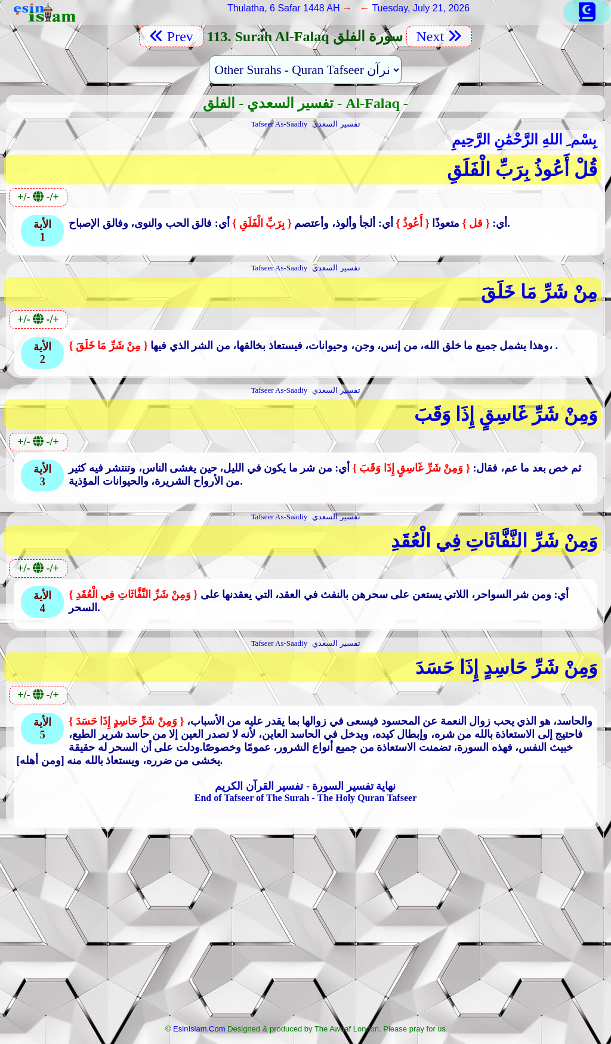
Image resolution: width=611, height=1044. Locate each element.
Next (439, 36)
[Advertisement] (305, 930)
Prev (171, 36)
